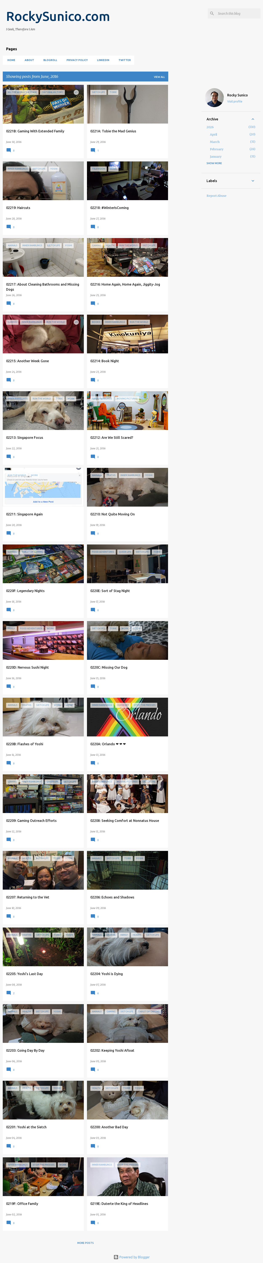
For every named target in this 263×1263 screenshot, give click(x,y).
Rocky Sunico (237, 95)
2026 (210, 127)
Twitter (123, 60)
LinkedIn (102, 60)
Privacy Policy (76, 60)
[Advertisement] (184, 148)
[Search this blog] (238, 13)
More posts (85, 1243)
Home (10, 60)
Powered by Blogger (131, 1257)
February (216, 149)
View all (159, 77)
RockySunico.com (58, 16)
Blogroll (49, 60)
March (215, 142)
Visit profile (234, 101)
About (28, 60)
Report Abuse (216, 196)
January (216, 156)
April (213, 134)
